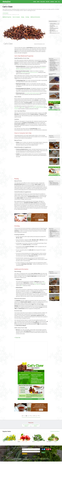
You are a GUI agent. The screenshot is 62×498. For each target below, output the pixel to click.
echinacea (41, 107)
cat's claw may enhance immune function (29, 72)
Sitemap (8, 453)
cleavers (44, 282)
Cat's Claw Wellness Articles (35, 425)
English (43, 452)
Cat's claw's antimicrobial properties (32, 93)
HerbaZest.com (30, 456)
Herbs (34, 1)
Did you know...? (52, 276)
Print (24, 415)
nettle (44, 106)
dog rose (41, 106)
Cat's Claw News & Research (52, 74)
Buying (22, 17)
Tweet (36, 415)
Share (32, 415)
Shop (56, 1)
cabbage (37, 107)
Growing (27, 17)
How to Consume (16, 17)
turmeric (23, 107)
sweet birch (16, 107)
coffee (34, 282)
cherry (33, 107)
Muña (33, 441)
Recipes (47, 1)
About (8, 446)
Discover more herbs (54, 431)
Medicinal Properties (7, 17)
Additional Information (35, 17)
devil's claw (36, 106)
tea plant (16, 108)
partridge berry (38, 284)
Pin (39, 415)
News (38, 1)
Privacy (8, 450)
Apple (19, 441)
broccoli (30, 107)
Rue (4, 441)
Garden (52, 1)
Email (28, 415)
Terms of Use (9, 451)
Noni (22, 285)
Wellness (42, 1)
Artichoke (49, 441)
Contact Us (9, 448)
